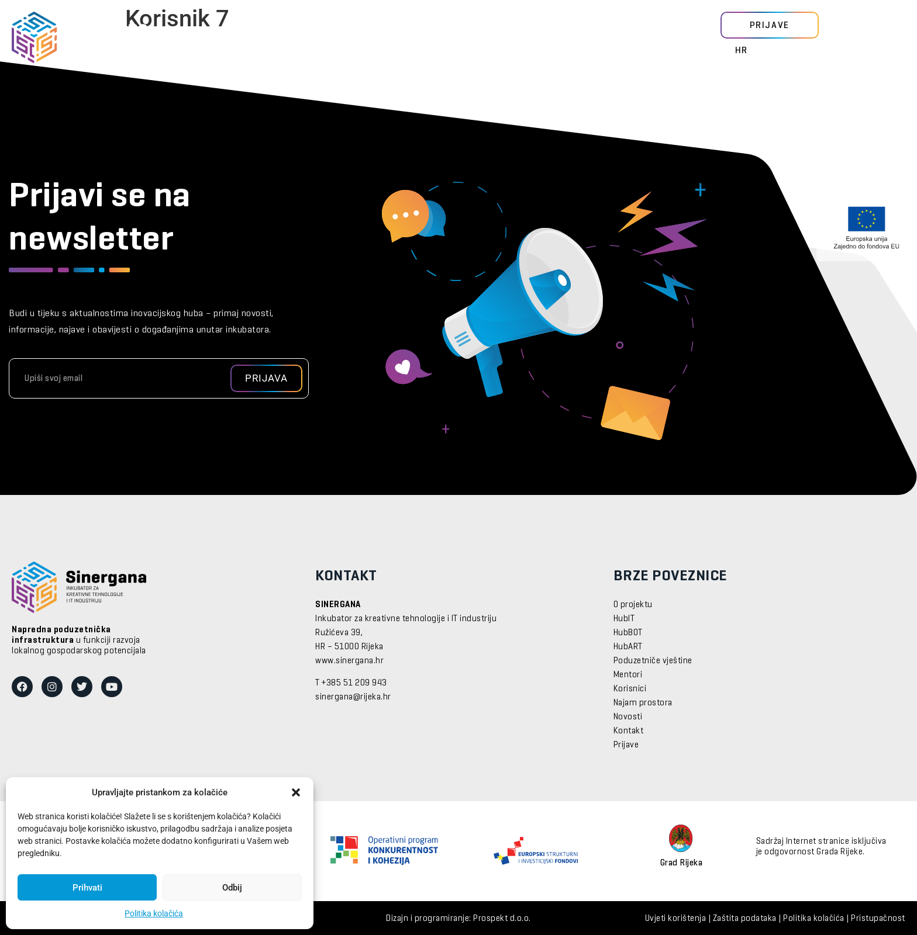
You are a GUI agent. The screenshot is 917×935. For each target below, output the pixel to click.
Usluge (418, 38)
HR (741, 51)
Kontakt (628, 731)
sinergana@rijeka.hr (353, 697)
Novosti (476, 38)
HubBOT (628, 633)
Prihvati (87, 887)
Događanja (540, 38)
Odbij (232, 887)
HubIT (624, 619)
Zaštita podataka (745, 919)
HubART (628, 647)
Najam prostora (643, 703)
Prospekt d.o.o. (502, 919)
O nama (604, 38)
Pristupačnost (878, 919)
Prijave (626, 745)
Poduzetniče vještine (652, 661)
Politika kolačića (154, 913)
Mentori (296, 38)
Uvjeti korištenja (675, 919)
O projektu (633, 605)
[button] (296, 792)
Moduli (237, 38)
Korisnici (358, 38)
